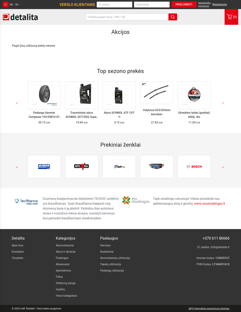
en (11, 4)
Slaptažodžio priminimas (204, 4)
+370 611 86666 (216, 238)
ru (16, 4)
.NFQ (191, 308)
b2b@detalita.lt (220, 247)
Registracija (219, 4)
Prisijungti (184, 4)
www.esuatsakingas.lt (209, 203)
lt (5, 4)
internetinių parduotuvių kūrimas (211, 308)
